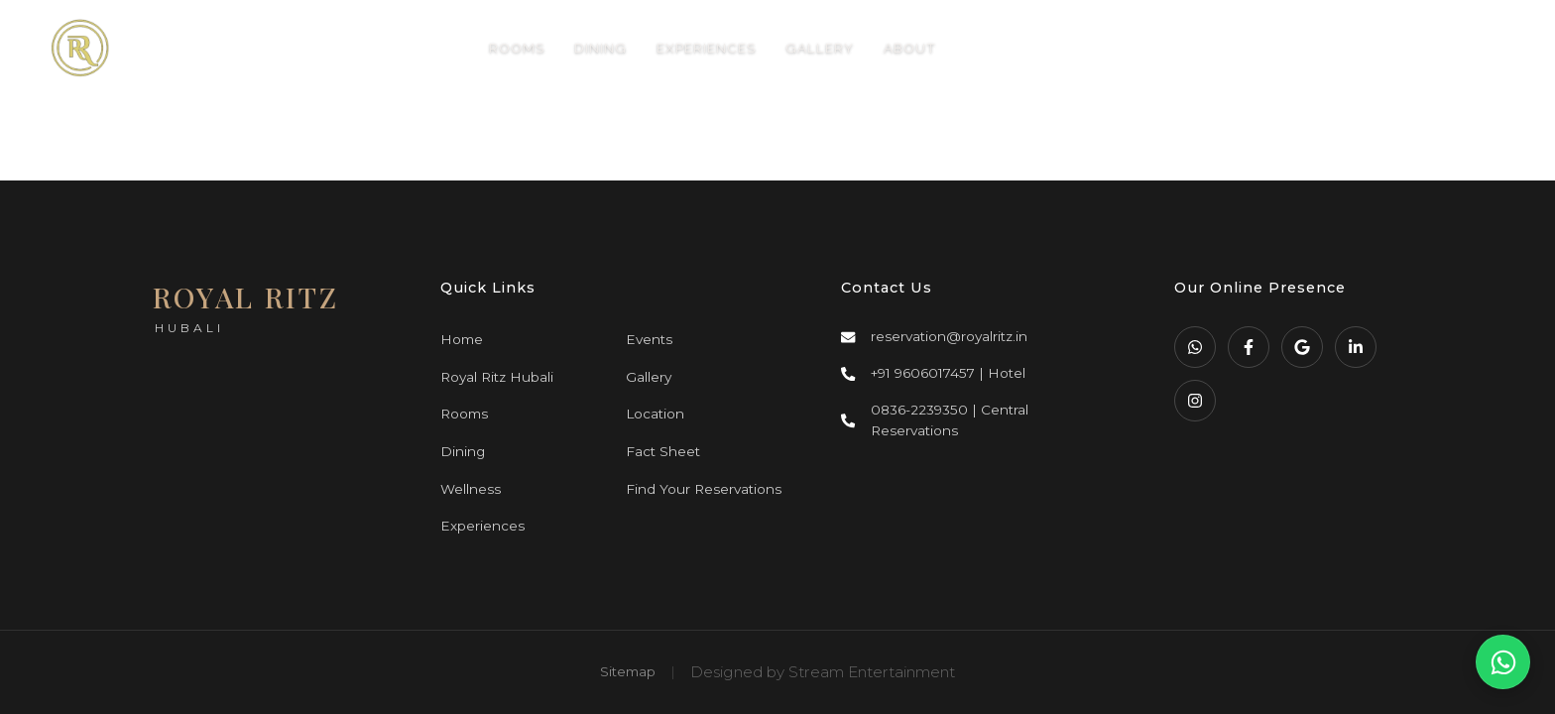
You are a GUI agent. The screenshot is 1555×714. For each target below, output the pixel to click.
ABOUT (910, 48)
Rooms (464, 413)
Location (655, 413)
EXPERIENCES (706, 48)
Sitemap (628, 671)
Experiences (482, 526)
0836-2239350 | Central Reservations (949, 420)
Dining (462, 451)
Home (461, 339)
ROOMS (516, 48)
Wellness (470, 489)
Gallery (648, 377)
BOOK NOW (1378, 48)
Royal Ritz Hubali (496, 377)
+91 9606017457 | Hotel (948, 373)
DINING (600, 48)
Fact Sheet (663, 451)
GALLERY (819, 48)
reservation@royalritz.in (949, 336)
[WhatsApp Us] (1503, 662)
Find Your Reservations (703, 489)
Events (649, 339)
